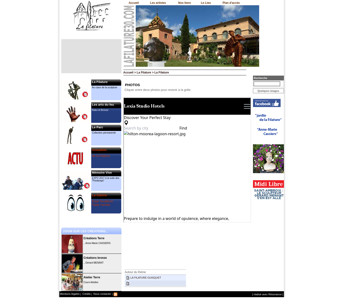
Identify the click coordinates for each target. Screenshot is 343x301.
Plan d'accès (231, 3)
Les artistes (158, 3)
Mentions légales (70, 293)
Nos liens (184, 3)
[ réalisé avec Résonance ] (267, 294)
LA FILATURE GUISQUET (146, 277)
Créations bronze (95, 257)
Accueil (134, 3)
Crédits (86, 293)
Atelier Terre (92, 277)
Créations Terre (94, 238)
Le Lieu (206, 3)
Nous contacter (102, 293)
